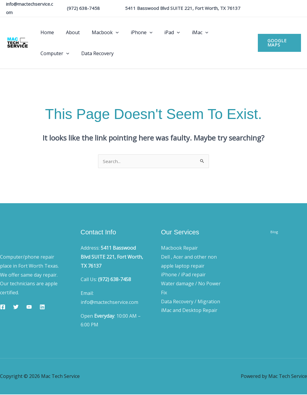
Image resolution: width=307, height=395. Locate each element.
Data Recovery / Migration (190, 302)
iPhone (133, 32)
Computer (218, 32)
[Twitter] (16, 307)
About (69, 32)
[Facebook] (2, 307)
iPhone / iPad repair (183, 275)
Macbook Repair (179, 248)
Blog (274, 234)
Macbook (99, 32)
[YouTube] (29, 307)
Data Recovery (55, 53)
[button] (110, 32)
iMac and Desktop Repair (189, 310)
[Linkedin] (42, 307)
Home (46, 32)
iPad (161, 32)
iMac (187, 32)
